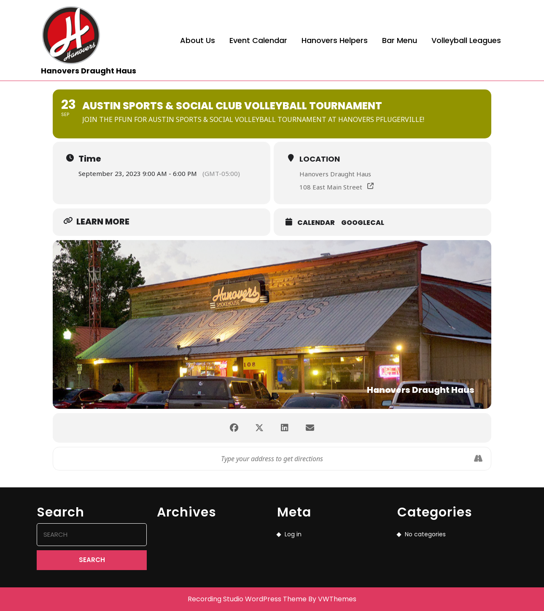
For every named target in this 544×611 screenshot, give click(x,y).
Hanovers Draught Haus (88, 70)
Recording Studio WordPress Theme (247, 599)
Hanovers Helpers (335, 40)
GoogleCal (362, 222)
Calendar (316, 222)
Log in (293, 534)
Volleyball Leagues (466, 40)
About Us (197, 40)
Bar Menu (399, 40)
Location (319, 159)
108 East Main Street (330, 187)
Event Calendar (258, 40)
